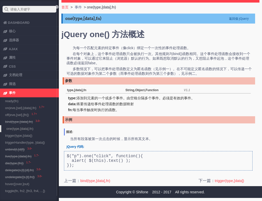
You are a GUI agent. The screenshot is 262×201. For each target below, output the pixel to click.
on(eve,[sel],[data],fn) (20, 108)
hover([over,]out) (17, 184)
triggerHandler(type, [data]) (25, 142)
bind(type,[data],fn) (95, 184)
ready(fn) (11, 101)
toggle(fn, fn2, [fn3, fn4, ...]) (25, 191)
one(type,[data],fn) (20, 129)
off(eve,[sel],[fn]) (17, 115)
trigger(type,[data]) (229, 184)
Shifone (142, 195)
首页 (65, 7)
